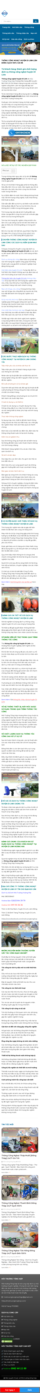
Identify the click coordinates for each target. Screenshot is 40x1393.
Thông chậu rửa (22, 33)
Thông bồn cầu (8, 33)
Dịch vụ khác (29, 39)
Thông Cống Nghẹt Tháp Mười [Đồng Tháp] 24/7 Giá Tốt (19, 1156)
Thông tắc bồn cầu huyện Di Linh (14, 278)
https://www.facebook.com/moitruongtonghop (19, 919)
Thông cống (29, 27)
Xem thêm (6, 1172)
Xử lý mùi (5, 39)
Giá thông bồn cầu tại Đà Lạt (21, 582)
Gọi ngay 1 (10, 1390)
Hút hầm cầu (17, 27)
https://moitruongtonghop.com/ (14, 1301)
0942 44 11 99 (18, 1368)
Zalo (30, 1390)
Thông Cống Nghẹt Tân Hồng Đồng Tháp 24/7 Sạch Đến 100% (18, 1252)
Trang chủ (6, 27)
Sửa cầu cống (16, 39)
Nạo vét (34, 33)
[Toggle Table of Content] (12, 171)
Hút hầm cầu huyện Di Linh (12, 270)
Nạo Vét (6, 1330)
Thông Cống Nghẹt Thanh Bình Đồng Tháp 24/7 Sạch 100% (19, 1204)
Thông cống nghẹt (10, 1320)
